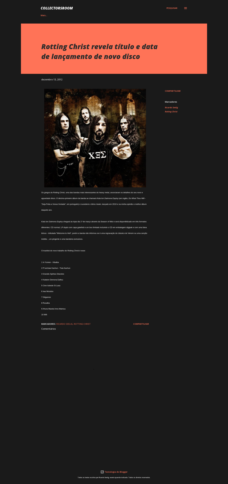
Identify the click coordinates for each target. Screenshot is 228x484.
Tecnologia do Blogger (114, 471)
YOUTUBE (119, 15)
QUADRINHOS (78, 15)
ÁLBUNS (59, 15)
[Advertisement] (90, 426)
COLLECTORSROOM (57, 8)
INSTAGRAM (100, 15)
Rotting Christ (171, 111)
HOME (44, 15)
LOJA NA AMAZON (141, 15)
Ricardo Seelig (171, 107)
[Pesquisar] (171, 8)
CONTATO (164, 15)
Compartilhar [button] (173, 91)
